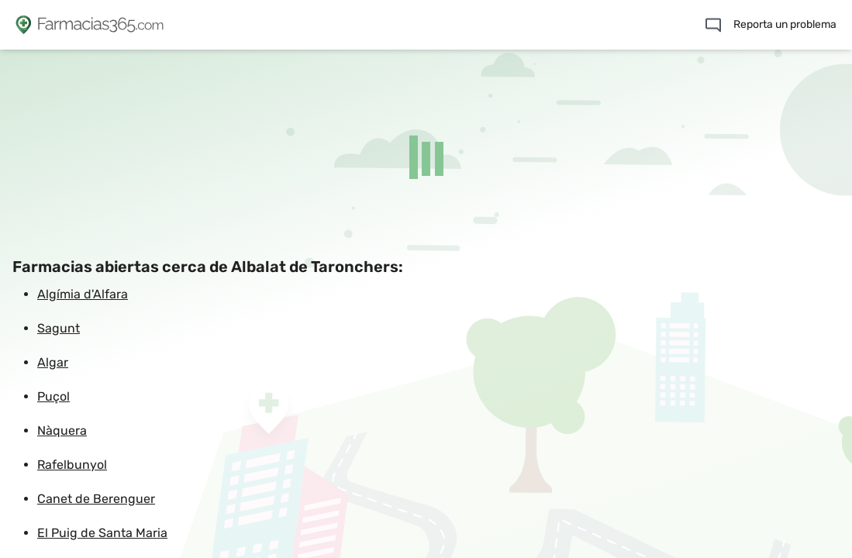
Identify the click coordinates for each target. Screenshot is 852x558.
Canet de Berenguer (96, 498)
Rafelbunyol (72, 464)
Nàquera (62, 430)
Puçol (53, 396)
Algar (52, 362)
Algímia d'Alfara (82, 294)
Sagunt (58, 328)
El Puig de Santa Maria (102, 532)
